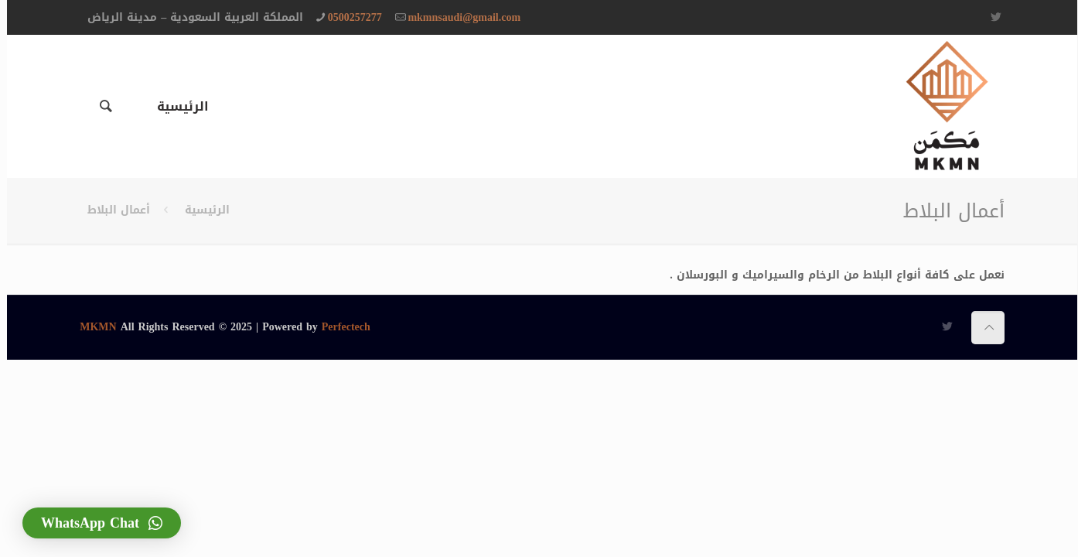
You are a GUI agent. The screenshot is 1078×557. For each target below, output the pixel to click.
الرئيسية (200, 210)
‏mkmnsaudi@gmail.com (457, 17)
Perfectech (339, 326)
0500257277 (348, 17)
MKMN (91, 326)
